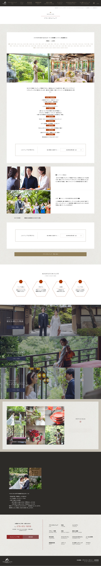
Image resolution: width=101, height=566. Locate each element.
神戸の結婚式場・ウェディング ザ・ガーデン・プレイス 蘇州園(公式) (5, 3)
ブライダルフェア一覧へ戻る (50, 254)
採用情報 (96, 560)
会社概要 (79, 560)
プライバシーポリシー (87, 560)
